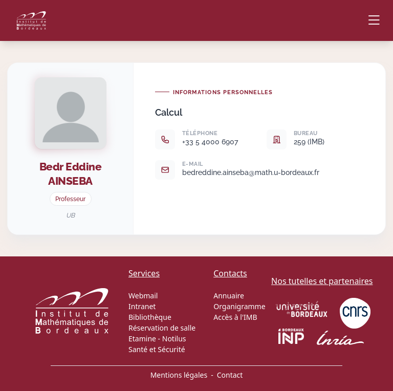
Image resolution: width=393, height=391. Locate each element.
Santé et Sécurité (156, 349)
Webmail (143, 295)
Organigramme (239, 306)
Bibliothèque (149, 317)
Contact (230, 375)
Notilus (174, 338)
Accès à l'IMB (235, 317)
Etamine (142, 338)
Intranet (142, 306)
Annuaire (228, 295)
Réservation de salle (161, 328)
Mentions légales (179, 375)
